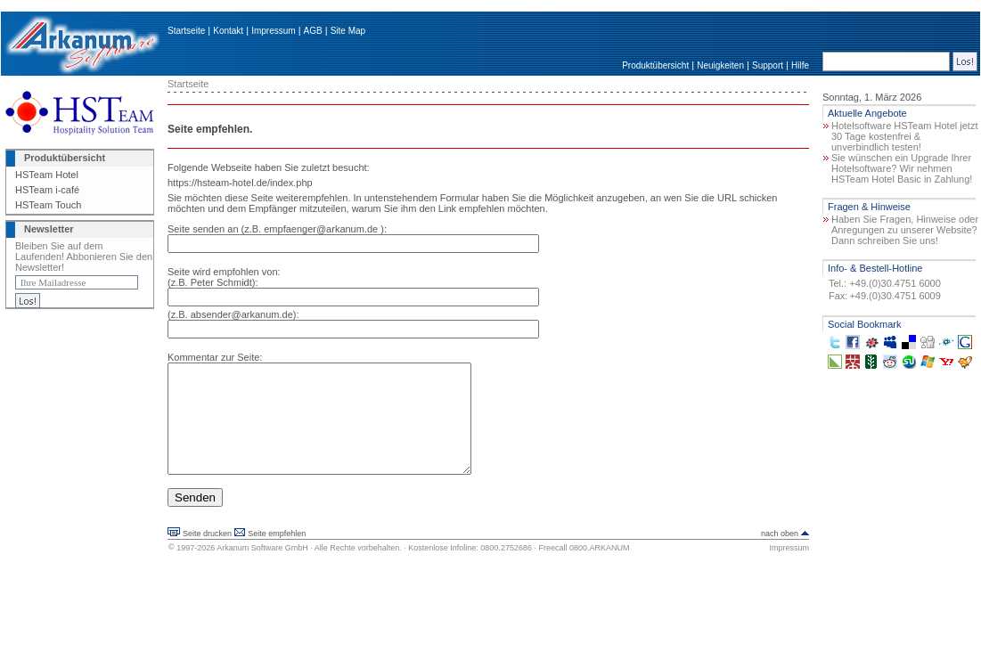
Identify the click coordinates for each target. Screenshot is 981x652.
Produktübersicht (655, 65)
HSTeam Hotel (46, 174)
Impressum (273, 31)
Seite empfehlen (277, 554)
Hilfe (800, 65)
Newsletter (49, 229)
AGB (313, 31)
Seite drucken (207, 554)
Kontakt (228, 31)
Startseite (186, 31)
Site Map (348, 31)
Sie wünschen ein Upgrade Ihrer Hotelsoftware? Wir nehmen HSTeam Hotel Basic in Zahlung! (901, 168)
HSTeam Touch (48, 205)
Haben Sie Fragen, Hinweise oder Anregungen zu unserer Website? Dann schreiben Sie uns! (904, 230)
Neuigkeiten (720, 65)
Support (767, 65)
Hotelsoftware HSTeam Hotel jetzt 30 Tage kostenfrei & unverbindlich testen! (904, 136)
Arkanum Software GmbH (262, 569)
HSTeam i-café (47, 189)
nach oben (779, 554)
